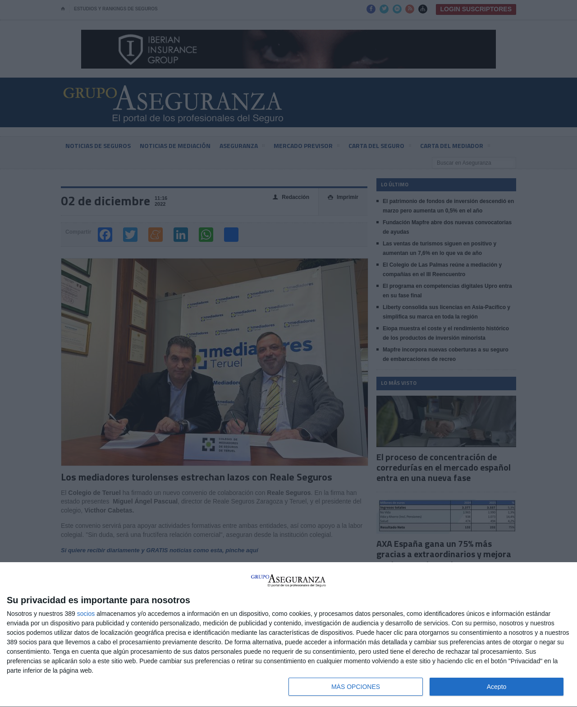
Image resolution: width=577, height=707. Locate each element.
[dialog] (288, 635)
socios (86, 613)
